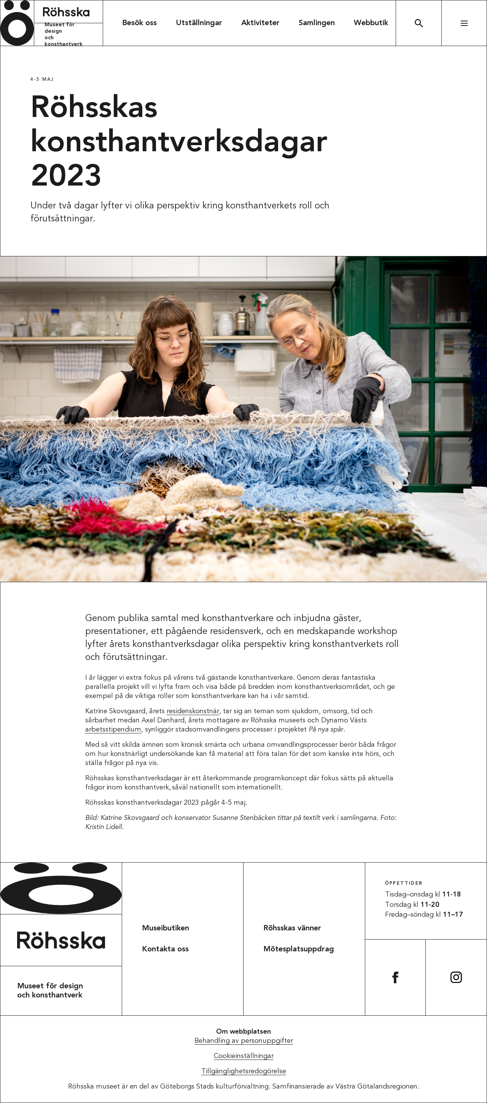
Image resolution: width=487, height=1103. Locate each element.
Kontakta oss (165, 949)
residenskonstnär (193, 711)
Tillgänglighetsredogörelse (243, 1071)
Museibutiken (165, 928)
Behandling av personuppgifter (243, 1040)
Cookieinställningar (244, 1056)
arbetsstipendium (113, 729)
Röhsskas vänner (292, 928)
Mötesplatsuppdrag (298, 949)
